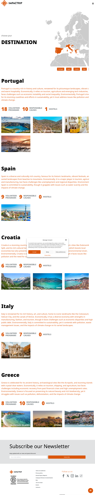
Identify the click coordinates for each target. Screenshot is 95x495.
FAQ (37, 480)
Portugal (60, 69)
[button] (66, 240)
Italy (84, 69)
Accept (34, 252)
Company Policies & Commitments (44, 477)
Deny (47, 252)
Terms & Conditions (40, 470)
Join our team (39, 482)
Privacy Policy (48, 255)
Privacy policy (39, 473)
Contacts (38, 487)
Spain (68, 69)
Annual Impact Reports (41, 475)
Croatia (77, 69)
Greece (92, 69)
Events (37, 484)
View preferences (60, 252)
